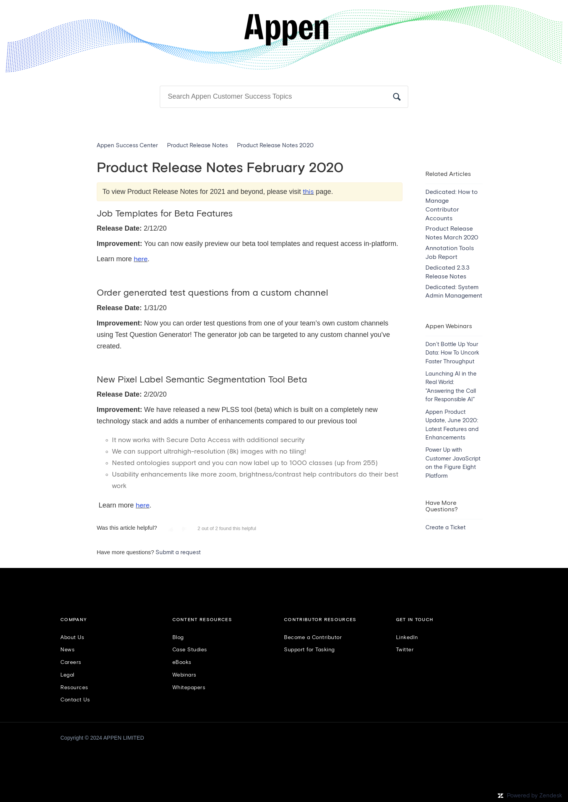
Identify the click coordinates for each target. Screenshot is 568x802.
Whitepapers (189, 687)
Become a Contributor (313, 637)
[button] (171, 529)
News (67, 649)
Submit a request (178, 552)
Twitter (405, 649)
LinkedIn (407, 637)
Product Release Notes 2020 (275, 145)
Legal (67, 675)
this (308, 192)
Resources (74, 687)
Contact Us (75, 700)
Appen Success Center (127, 145)
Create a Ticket (445, 527)
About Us (72, 637)
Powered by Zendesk (534, 796)
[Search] (284, 97)
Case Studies (189, 649)
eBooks (181, 662)
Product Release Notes (197, 145)
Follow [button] (459, 160)
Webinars (184, 675)
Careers (70, 662)
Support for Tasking (309, 649)
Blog (178, 637)
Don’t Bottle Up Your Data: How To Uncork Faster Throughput (452, 353)
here (141, 259)
